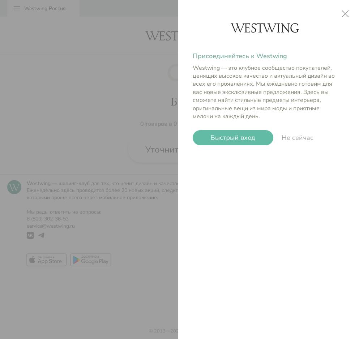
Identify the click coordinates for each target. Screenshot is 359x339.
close (345, 14)
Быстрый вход (233, 137)
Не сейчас (297, 137)
